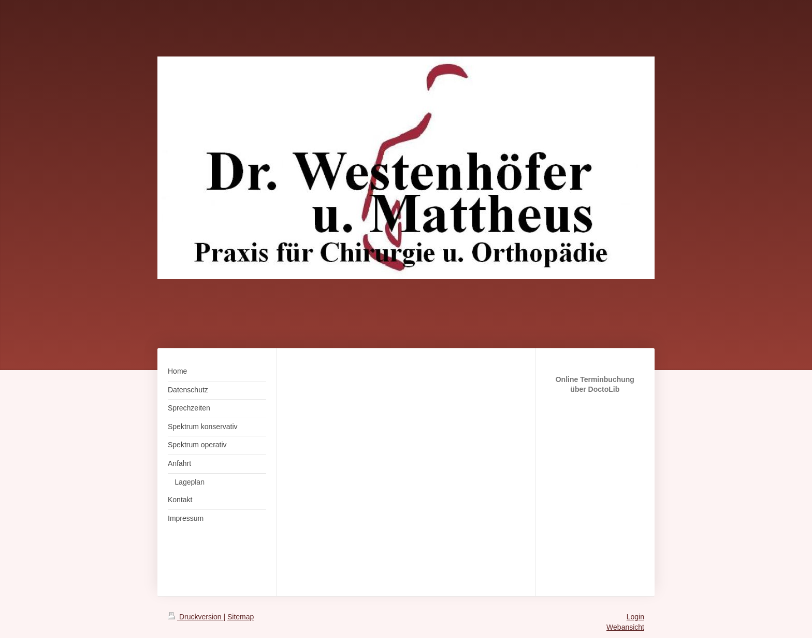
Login (635, 617)
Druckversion (195, 617)
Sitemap (240, 617)
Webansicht (625, 627)
